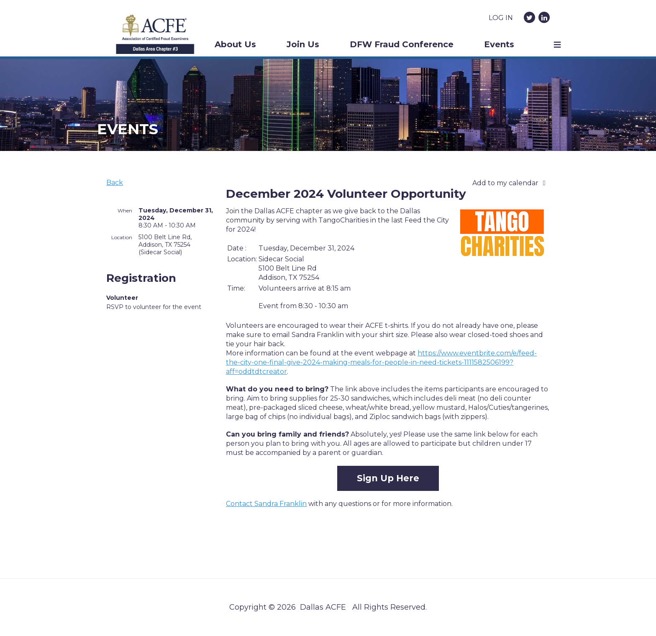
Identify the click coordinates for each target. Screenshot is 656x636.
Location (121, 237)
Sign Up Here (388, 478)
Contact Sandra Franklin (266, 504)
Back (114, 182)
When (125, 210)
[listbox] (511, 183)
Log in (501, 18)
